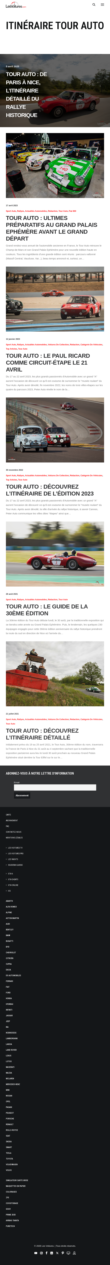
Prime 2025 (11, 1215)
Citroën (9, 958)
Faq (7, 826)
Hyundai (9, 1004)
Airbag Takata (12, 1220)
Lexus (8, 1056)
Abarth (9, 901)
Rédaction (53, 211)
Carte (8, 815)
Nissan (9, 1096)
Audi (8, 924)
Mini (8, 1090)
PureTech (10, 1226)
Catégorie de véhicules (91, 344)
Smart (9, 1147)
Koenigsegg (11, 1033)
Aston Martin (12, 918)
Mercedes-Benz (13, 1084)
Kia (7, 1027)
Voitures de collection (58, 344)
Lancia (9, 1044)
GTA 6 (10, 874)
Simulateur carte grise (17, 1180)
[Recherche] (92, 4)
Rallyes (20, 211)
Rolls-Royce (12, 1130)
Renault (9, 1124)
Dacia (8, 970)
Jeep (8, 1021)
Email (17, 782)
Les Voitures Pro (16, 853)
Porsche (10, 1119)
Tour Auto (63, 211)
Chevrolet (11, 952)
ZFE (7, 1197)
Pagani (9, 1107)
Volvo (9, 1170)
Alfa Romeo (11, 907)
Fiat (8, 987)
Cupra (9, 964)
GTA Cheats (13, 879)
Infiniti (9, 1010)
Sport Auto (11, 211)
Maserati (10, 1067)
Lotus (9, 1061)
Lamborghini (12, 1038)
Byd (7, 947)
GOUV (8, 1209)
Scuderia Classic (15, 865)
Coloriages (11, 1192)
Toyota (9, 1159)
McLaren (10, 1078)
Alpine (9, 912)
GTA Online (13, 885)
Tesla (8, 1153)
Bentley (9, 930)
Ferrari (9, 981)
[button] (102, 4)
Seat (8, 1136)
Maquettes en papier (15, 1186)
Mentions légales (14, 838)
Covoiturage (12, 1203)
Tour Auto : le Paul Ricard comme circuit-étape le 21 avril (48, 362)
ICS (9, 891)
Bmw (8, 935)
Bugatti (9, 941)
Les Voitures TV (15, 848)
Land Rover (11, 1050)
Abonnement (12, 820)
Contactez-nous (13, 832)
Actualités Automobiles (36, 211)
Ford (8, 993)
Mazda (9, 1073)
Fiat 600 (72, 211)
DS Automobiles (13, 975)
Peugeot (10, 1113)
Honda (9, 998)
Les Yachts (13, 859)
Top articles (11, 349)
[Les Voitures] (16, 4)
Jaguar (9, 1015)
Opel (8, 1101)
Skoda (9, 1141)
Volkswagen (12, 1164)
